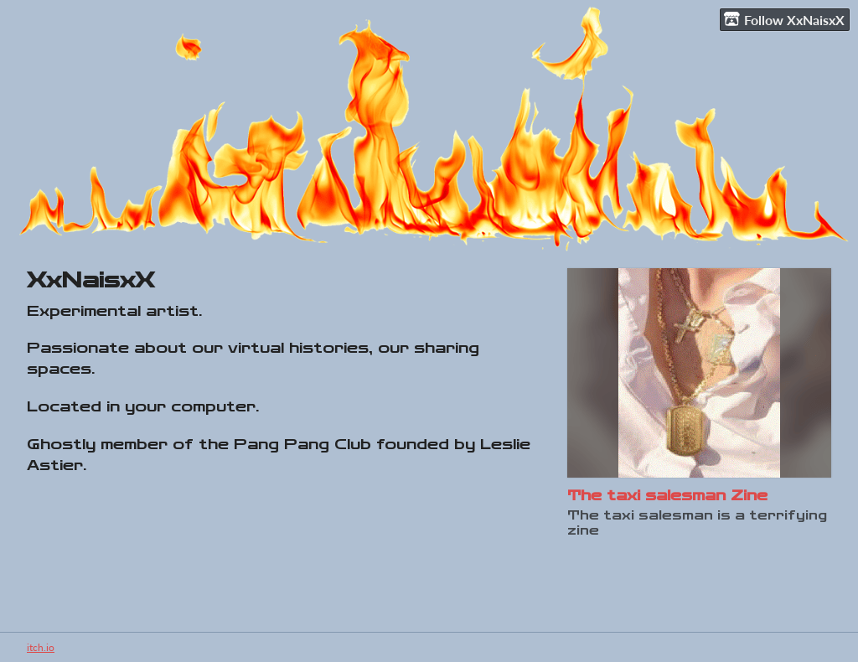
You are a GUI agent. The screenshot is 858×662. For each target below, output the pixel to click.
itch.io (40, 647)
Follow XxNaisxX (784, 19)
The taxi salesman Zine (667, 496)
